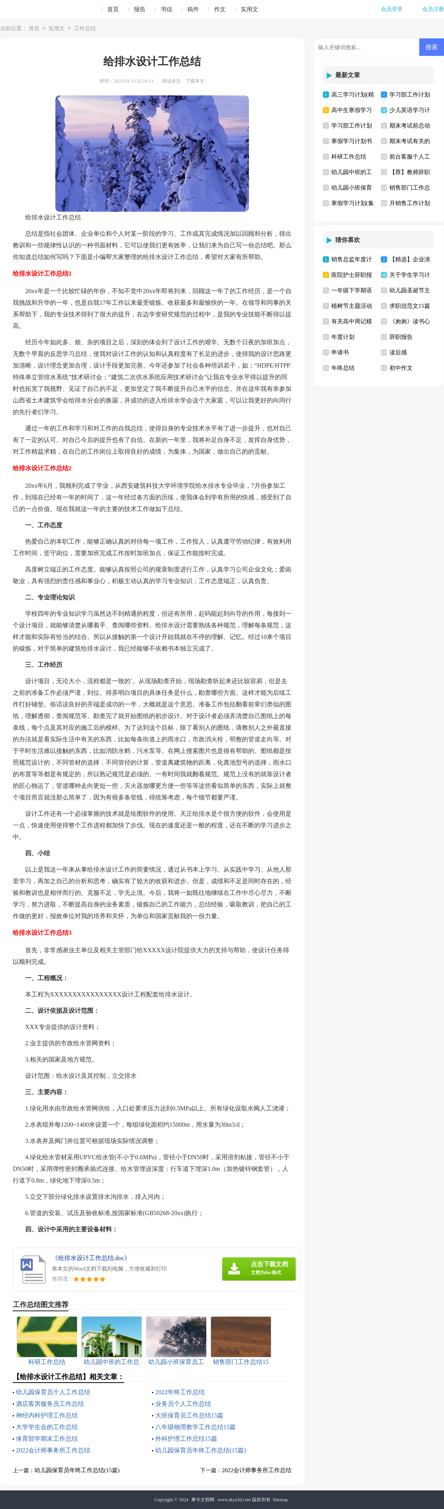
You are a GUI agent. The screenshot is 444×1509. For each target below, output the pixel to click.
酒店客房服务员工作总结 (50, 1403)
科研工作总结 (348, 157)
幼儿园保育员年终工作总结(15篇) (200, 1450)
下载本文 (195, 81)
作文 (220, 9)
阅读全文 (171, 81)
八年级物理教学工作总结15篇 (195, 1427)
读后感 (398, 352)
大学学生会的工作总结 (47, 1427)
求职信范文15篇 (409, 306)
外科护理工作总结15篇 (186, 1438)
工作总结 (85, 29)
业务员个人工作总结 (183, 1403)
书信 (166, 9)
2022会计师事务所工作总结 (53, 1450)
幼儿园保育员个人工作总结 (53, 1392)
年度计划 (343, 337)
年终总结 (343, 368)
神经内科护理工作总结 (47, 1415)
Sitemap (280, 1499)
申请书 (340, 352)
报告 (140, 9)
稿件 (193, 9)
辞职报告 (401, 337)
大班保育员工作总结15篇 (189, 1415)
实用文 (249, 9)
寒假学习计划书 (351, 141)
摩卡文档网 (202, 1499)
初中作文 (401, 368)
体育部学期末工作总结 (47, 1438)
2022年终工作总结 (180, 1392)
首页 (113, 9)
